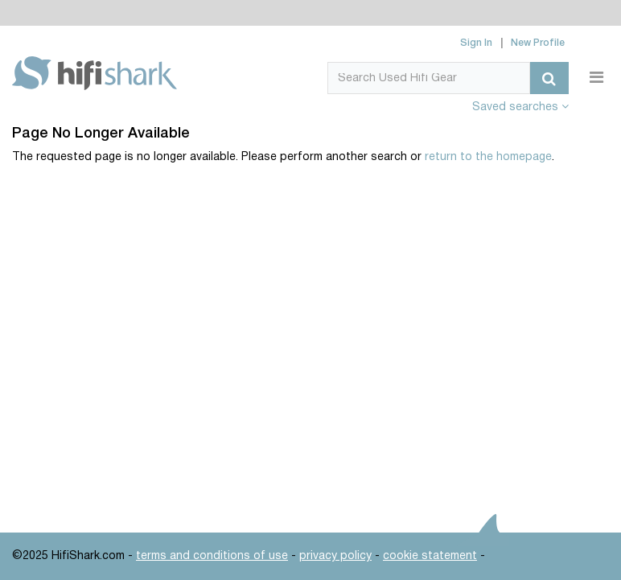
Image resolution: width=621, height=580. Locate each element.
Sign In (476, 43)
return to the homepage (488, 157)
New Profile (538, 43)
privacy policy (335, 556)
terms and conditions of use (212, 556)
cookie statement (430, 556)
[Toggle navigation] (596, 78)
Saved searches (520, 107)
